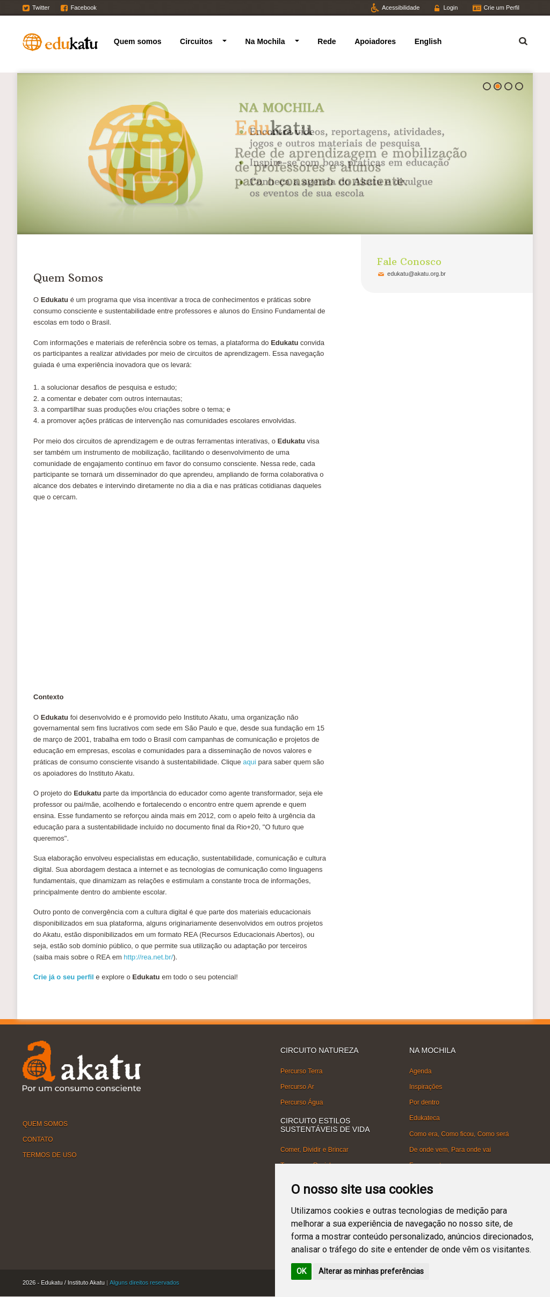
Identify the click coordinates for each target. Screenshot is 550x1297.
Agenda (420, 1071)
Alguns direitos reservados (144, 1282)
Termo (516, 39)
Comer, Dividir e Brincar (314, 1149)
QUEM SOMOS (45, 1124)
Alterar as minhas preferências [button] (371, 1271)
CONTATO (38, 1139)
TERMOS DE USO (50, 1155)
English (428, 41)
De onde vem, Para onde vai (450, 1149)
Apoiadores (375, 41)
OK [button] (301, 1271)
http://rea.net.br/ (148, 957)
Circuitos (196, 41)
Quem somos (138, 41)
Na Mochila (265, 41)
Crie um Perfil (501, 7)
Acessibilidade (400, 7)
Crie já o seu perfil (63, 977)
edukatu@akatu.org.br (416, 273)
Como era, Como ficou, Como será (459, 1133)
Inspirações (425, 1087)
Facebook (83, 7)
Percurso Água (301, 1102)
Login (450, 7)
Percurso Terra (301, 1071)
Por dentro (424, 1102)
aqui (249, 762)
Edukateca (424, 1118)
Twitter (40, 7)
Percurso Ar (297, 1087)
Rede (326, 41)
